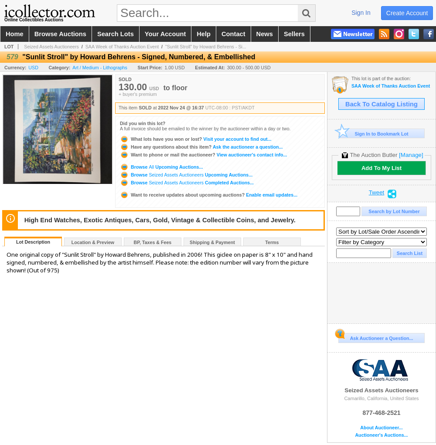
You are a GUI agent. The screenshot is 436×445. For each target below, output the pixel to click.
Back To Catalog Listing (381, 104)
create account (407, 13)
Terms (272, 242)
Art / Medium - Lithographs (99, 67)
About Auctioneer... (381, 427)
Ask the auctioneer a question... (201, 146)
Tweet (377, 193)
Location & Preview (93, 242)
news (264, 34)
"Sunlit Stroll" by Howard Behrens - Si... (205, 46)
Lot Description (33, 242)
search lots (115, 34)
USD (33, 67)
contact (233, 34)
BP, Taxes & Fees (153, 242)
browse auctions (60, 34)
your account (165, 34)
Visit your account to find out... (195, 139)
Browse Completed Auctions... (187, 182)
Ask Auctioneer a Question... (375, 337)
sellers (294, 34)
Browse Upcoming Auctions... (161, 167)
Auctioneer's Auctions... (381, 435)
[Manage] (411, 155)
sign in (361, 12)
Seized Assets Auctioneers (51, 46)
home (15, 34)
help (204, 34)
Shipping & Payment (212, 242)
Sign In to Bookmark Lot (373, 134)
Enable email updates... (208, 194)
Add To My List (381, 168)
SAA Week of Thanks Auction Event (122, 46)
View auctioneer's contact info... (203, 154)
